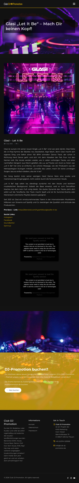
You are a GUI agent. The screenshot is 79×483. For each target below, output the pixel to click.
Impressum (33, 431)
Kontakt (32, 424)
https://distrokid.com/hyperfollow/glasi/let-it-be (37, 210)
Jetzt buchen (13, 390)
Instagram (8, 217)
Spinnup (7, 226)
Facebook (8, 220)
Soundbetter (9, 223)
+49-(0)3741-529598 (63, 441)
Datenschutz (33, 427)
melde (10, 456)
